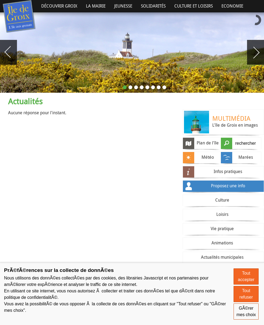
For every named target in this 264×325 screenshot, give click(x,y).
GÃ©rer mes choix (246, 311)
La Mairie (96, 6)
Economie (232, 6)
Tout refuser (246, 293)
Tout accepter (246, 276)
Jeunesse (123, 6)
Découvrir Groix (59, 6)
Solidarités (153, 6)
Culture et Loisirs (193, 6)
